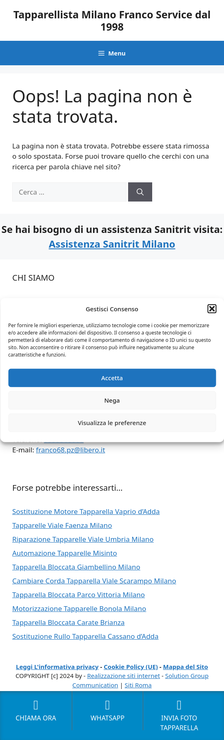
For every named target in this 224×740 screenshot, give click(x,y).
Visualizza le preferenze (112, 423)
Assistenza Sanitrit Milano (112, 243)
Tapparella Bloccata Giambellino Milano (76, 567)
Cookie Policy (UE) (131, 666)
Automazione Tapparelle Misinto (64, 553)
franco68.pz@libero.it (70, 449)
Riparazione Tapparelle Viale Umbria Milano (83, 539)
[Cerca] (140, 192)
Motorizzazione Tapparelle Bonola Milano (79, 608)
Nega (112, 400)
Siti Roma (138, 685)
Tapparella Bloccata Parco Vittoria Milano (78, 594)
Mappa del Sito (185, 666)
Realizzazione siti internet (123, 675)
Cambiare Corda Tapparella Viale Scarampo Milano (94, 580)
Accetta (112, 378)
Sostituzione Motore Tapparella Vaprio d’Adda (86, 511)
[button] (212, 309)
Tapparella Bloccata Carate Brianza (68, 622)
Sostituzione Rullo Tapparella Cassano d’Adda (85, 636)
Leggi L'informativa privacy (57, 666)
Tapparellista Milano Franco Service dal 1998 (112, 20)
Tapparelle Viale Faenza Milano (62, 525)
